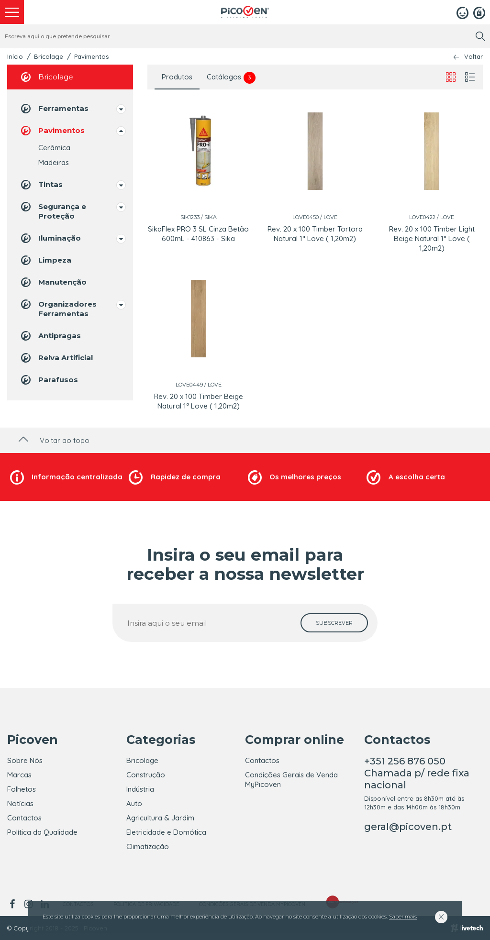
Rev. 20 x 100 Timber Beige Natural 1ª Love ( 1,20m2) (198, 401)
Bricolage (48, 56)
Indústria (140, 789)
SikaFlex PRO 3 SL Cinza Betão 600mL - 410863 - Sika (198, 233)
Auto (134, 803)
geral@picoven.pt (408, 826)
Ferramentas (54, 108)
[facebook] (13, 904)
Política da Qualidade (42, 832)
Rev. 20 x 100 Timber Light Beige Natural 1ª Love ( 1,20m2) (432, 238)
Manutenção (53, 282)
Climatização (147, 846)
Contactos (24, 817)
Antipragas (50, 336)
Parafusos (48, 380)
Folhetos (21, 789)
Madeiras (53, 162)
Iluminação (50, 238)
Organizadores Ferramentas (58, 308)
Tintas (41, 184)
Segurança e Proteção (52, 211)
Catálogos (231, 78)
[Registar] (479, 12)
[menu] (12, 12)
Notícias (20, 803)
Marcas (19, 774)
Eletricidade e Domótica (166, 832)
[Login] (462, 12)
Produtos (177, 76)
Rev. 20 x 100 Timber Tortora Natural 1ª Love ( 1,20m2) (315, 233)
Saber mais (403, 916)
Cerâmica (54, 147)
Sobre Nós (25, 760)
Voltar (473, 57)
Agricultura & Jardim (160, 817)
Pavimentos (91, 56)
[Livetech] (467, 928)
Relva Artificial (56, 358)
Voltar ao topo (52, 440)
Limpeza (45, 260)
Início (15, 56)
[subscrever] (334, 622)
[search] (480, 36)
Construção (145, 774)
